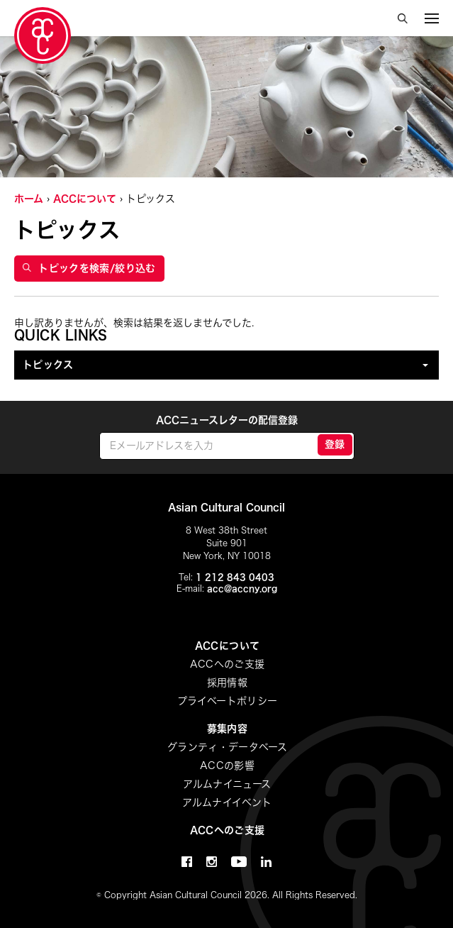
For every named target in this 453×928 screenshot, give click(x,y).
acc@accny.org (242, 588)
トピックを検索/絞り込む (89, 268)
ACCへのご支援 (227, 664)
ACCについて (84, 199)
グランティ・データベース (227, 747)
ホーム (28, 199)
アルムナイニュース (227, 784)
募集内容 (227, 729)
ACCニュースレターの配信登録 (227, 420)
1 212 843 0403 (235, 577)
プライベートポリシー (227, 701)
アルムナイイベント (227, 802)
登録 (335, 444)
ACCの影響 (227, 765)
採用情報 (227, 682)
